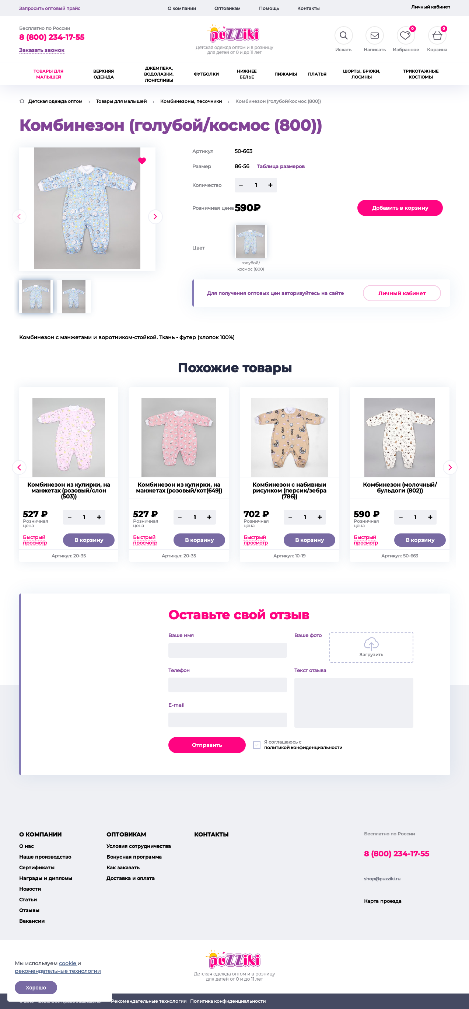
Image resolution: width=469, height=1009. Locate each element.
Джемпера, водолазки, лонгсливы (159, 74)
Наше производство (45, 857)
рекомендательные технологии (58, 971)
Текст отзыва (310, 670)
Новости (30, 889)
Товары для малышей (48, 74)
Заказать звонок (41, 50)
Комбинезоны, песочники (191, 101)
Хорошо (36, 988)
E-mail (176, 705)
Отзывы (29, 910)
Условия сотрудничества (138, 846)
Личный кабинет (430, 7)
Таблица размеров (281, 166)
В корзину (88, 540)
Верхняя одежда (103, 74)
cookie (68, 963)
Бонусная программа (134, 857)
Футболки (206, 74)
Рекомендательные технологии (148, 1001)
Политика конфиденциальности (228, 1001)
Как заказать (123, 867)
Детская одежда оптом (55, 101)
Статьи (28, 899)
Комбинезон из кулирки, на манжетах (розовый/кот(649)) (179, 488)
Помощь (269, 8)
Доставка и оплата (130, 878)
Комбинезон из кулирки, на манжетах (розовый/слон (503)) (68, 491)
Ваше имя (181, 635)
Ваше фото (308, 635)
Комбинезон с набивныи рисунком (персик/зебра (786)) (289, 491)
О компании (182, 8)
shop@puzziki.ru (382, 878)
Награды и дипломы (45, 878)
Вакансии (32, 921)
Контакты (308, 8)
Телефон (179, 670)
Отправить (207, 745)
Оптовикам (227, 8)
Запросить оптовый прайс (49, 8)
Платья (317, 74)
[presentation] (19, 216)
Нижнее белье (246, 74)
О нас (26, 846)
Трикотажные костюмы (420, 74)
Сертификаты (37, 867)
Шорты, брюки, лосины (361, 74)
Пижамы (285, 74)
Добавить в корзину (400, 208)
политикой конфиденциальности (303, 747)
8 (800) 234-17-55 (51, 37)
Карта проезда (383, 901)
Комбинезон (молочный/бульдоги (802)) (400, 488)
